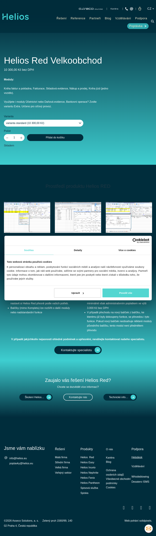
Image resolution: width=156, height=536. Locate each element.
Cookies (110, 490)
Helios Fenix (88, 477)
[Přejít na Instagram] (149, 507)
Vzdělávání (137, 466)
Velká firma (61, 467)
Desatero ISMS (140, 481)
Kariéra (110, 458)
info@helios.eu (18, 458)
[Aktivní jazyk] (150, 9)
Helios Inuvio (88, 467)
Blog (108, 462)
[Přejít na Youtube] (141, 507)
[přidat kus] (21, 137)
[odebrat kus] (7, 137)
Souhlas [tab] (29, 250)
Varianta (8, 116)
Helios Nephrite (89, 472)
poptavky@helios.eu (21, 463)
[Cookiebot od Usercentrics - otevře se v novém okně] (135, 240)
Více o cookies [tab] (127, 250)
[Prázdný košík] (140, 9)
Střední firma (62, 462)
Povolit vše (125, 293)
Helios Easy (87, 462)
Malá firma (61, 457)
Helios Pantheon (90, 482)
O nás (109, 449)
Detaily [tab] (78, 250)
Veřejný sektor (63, 472)
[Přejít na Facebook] (123, 507)
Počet (7, 131)
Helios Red (87, 457)
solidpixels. (145, 520)
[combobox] (43, 123)
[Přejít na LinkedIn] (132, 507)
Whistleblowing (140, 476)
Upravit (77, 293)
